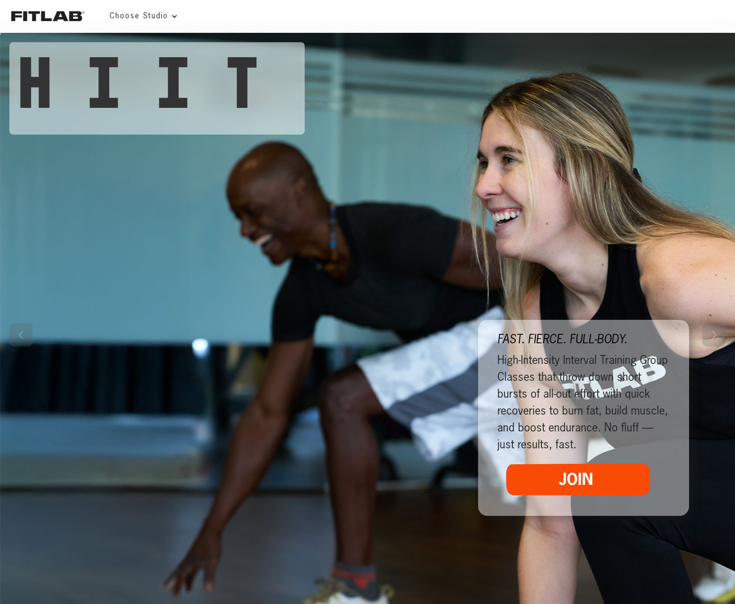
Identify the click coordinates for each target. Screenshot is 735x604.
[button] (141, 16)
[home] (48, 16)
